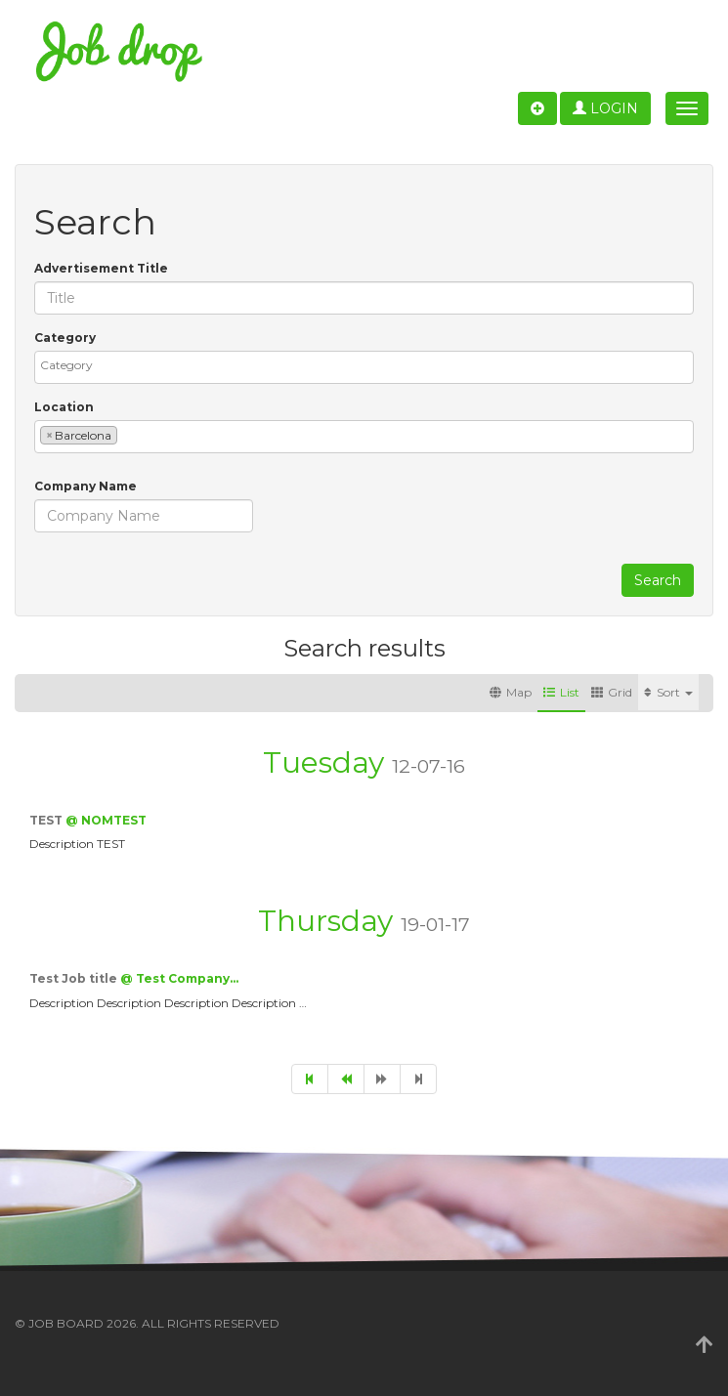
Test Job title (74, 978)
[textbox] (369, 365)
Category (65, 337)
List (561, 692)
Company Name (85, 486)
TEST (47, 820)
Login (605, 108)
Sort (668, 692)
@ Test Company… (179, 978)
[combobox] (364, 367)
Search (657, 580)
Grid (611, 692)
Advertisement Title (101, 268)
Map (511, 692)
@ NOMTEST (106, 820)
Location (64, 407)
